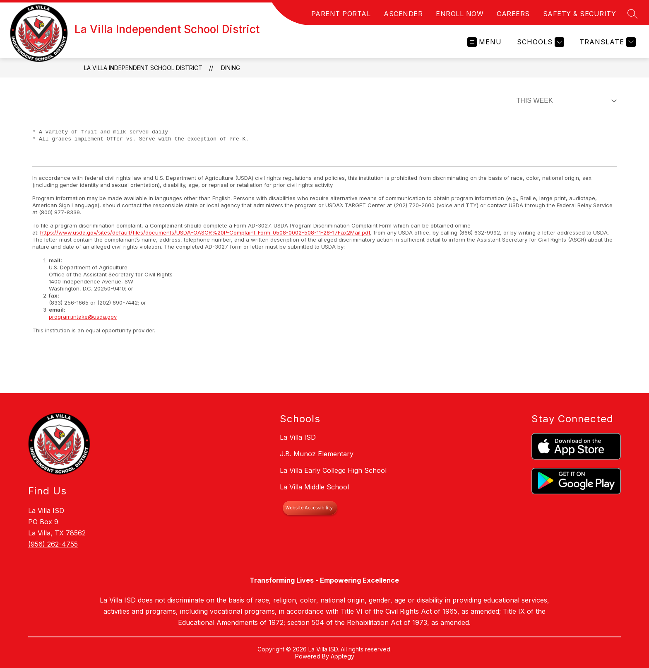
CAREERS (513, 14)
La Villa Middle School (314, 487)
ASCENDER (403, 14)
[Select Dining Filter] (565, 100)
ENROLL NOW (459, 14)
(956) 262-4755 (53, 544)
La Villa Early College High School (333, 470)
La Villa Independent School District (143, 67)
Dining (230, 67)
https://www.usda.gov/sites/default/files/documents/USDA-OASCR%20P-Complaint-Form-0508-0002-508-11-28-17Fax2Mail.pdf (205, 232)
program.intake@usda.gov (83, 316)
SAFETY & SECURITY (579, 14)
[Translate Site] (606, 42)
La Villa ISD (298, 437)
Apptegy (342, 656)
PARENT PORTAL (341, 14)
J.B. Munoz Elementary (316, 454)
